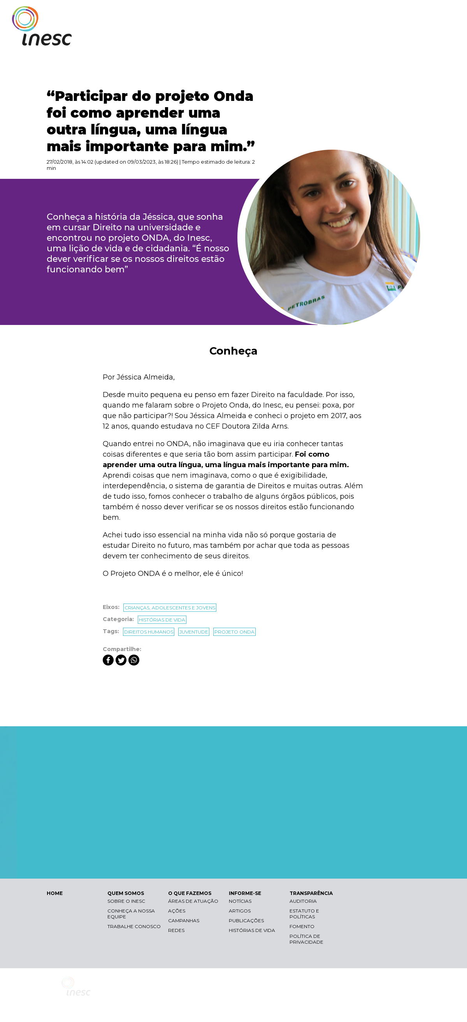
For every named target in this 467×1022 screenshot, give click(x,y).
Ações (176, 911)
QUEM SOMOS (257, 38)
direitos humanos (148, 632)
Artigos (240, 911)
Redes (176, 930)
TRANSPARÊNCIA (421, 38)
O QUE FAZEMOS (313, 38)
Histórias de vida (162, 620)
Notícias (240, 901)
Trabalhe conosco (134, 926)
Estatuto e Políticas (304, 914)
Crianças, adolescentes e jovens (170, 608)
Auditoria (303, 901)
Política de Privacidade (306, 939)
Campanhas (183, 920)
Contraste (357, 14)
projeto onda (234, 632)
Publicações (246, 920)
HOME (55, 893)
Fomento (302, 926)
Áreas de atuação (193, 901)
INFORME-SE (367, 38)
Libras (320, 14)
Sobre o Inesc (126, 901)
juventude (193, 632)
